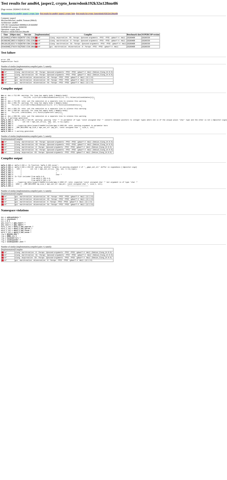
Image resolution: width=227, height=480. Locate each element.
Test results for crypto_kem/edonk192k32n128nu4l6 (97, 14)
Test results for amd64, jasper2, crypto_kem (57, 14)
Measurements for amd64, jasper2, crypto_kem (20, 14)
